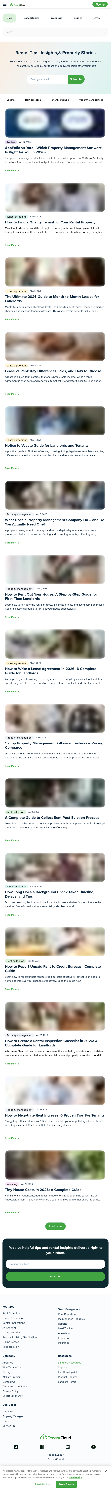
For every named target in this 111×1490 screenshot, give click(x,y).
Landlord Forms (67, 1382)
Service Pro (9, 1426)
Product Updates (67, 1377)
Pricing (6, 1372)
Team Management (69, 1309)
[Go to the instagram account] (15, 1446)
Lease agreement (17, 291)
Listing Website (11, 1332)
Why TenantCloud (12, 1367)
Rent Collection (11, 1313)
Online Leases (10, 1342)
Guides (78, 18)
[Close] (105, 1471)
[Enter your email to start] (55, 1264)
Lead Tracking (66, 1328)
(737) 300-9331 (55, 1459)
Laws (97, 18)
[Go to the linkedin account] (67, 1446)
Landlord (7, 1411)
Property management (90, 99)
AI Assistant (64, 1333)
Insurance (63, 1343)
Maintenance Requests (71, 1319)
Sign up (100, 4)
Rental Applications (13, 1323)
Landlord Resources (69, 1363)
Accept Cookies (66, 1484)
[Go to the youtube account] (93, 1446)
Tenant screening (59, 99)
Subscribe (76, 79)
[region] (55, 1478)
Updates (11, 99)
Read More (11, 170)
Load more (55, 1226)
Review (11, 142)
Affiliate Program (11, 1377)
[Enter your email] (47, 79)
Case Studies (32, 18)
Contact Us (8, 1382)
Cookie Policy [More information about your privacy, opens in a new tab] (75, 1477)
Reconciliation (10, 1347)
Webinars (56, 18)
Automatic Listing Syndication (19, 1337)
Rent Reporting (67, 1314)
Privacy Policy (10, 1391)
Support (62, 1367)
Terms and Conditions (15, 1386)
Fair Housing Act (67, 1372)
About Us (7, 1363)
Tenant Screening (12, 1318)
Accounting (9, 1327)
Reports (62, 1324)
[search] (104, 32)
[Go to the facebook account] (41, 1446)
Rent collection (33, 99)
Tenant (6, 1421)
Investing (12, 1184)
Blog (9, 18)
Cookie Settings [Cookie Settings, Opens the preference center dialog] (42, 1484)
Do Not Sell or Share (13, 1396)
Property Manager (12, 1416)
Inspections (64, 1338)
